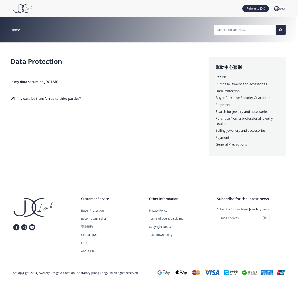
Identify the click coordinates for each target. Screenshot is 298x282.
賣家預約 (87, 227)
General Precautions (231, 144)
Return (221, 77)
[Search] (281, 30)
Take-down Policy (160, 235)
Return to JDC (256, 8)
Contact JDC (89, 235)
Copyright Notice (160, 227)
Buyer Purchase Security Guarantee (243, 97)
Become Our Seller (93, 219)
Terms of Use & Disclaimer (167, 219)
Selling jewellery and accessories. (241, 130)
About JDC (88, 251)
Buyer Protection (92, 210)
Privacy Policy (158, 210)
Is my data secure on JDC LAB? (35, 82)
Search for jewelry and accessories (242, 111)
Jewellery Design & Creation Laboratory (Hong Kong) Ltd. (75, 273)
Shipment (223, 104)
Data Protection (228, 91)
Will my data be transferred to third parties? (46, 98)
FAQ (84, 243)
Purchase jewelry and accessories (241, 84)
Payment (222, 137)
